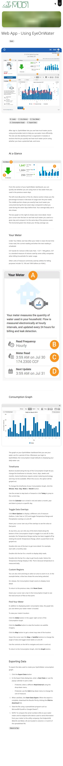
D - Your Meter (34, 119)
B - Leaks (13, 119)
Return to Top (14, 728)
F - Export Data (32, 122)
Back (11, 41)
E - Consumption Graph (17, 122)
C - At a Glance (23, 119)
